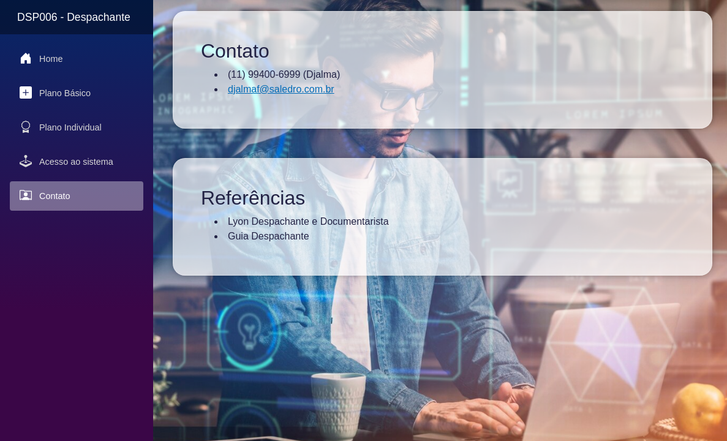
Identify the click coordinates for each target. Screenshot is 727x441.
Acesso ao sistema (66, 161)
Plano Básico (55, 92)
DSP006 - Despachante (73, 17)
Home (41, 58)
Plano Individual (61, 127)
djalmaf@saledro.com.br (281, 89)
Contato (45, 195)
